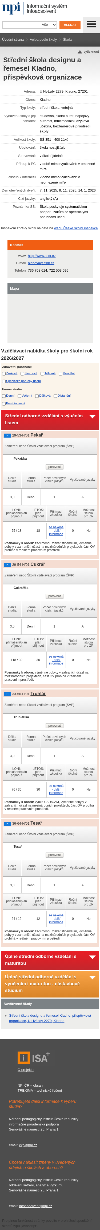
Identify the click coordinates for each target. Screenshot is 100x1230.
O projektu (26, 1070)
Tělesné (50, 373)
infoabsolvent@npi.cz (35, 1206)
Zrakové (11, 373)
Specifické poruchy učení (23, 381)
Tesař (36, 823)
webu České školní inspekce (76, 228)
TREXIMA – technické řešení (40, 1090)
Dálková (44, 395)
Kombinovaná (15, 403)
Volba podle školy (43, 39)
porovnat (54, 467)
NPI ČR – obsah (30, 1085)
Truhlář (38, 693)
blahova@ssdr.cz (41, 263)
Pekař (36, 435)
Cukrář (37, 564)
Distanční (64, 395)
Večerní (27, 395)
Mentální (69, 373)
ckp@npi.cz (28, 1145)
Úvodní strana (13, 39)
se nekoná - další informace (56, 530)
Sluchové (31, 373)
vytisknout (91, 51)
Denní (10, 395)
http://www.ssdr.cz (42, 256)
